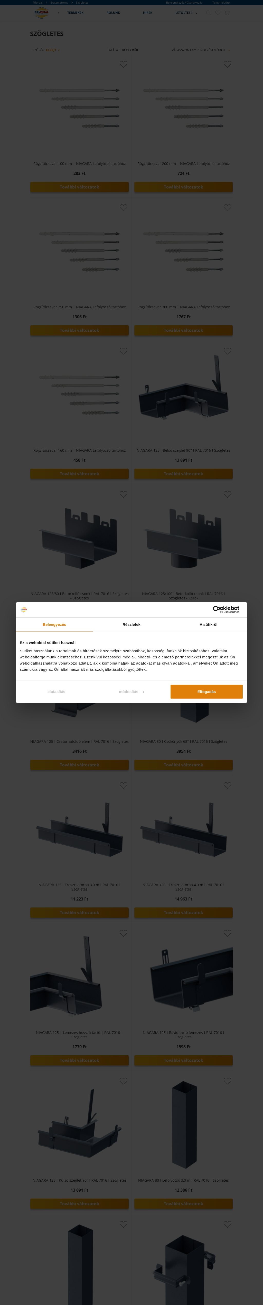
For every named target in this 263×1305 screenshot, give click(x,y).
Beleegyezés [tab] (54, 624)
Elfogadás (207, 691)
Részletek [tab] (131, 624)
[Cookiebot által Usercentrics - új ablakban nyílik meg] (220, 610)
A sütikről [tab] (209, 624)
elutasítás (56, 691)
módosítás (131, 691)
